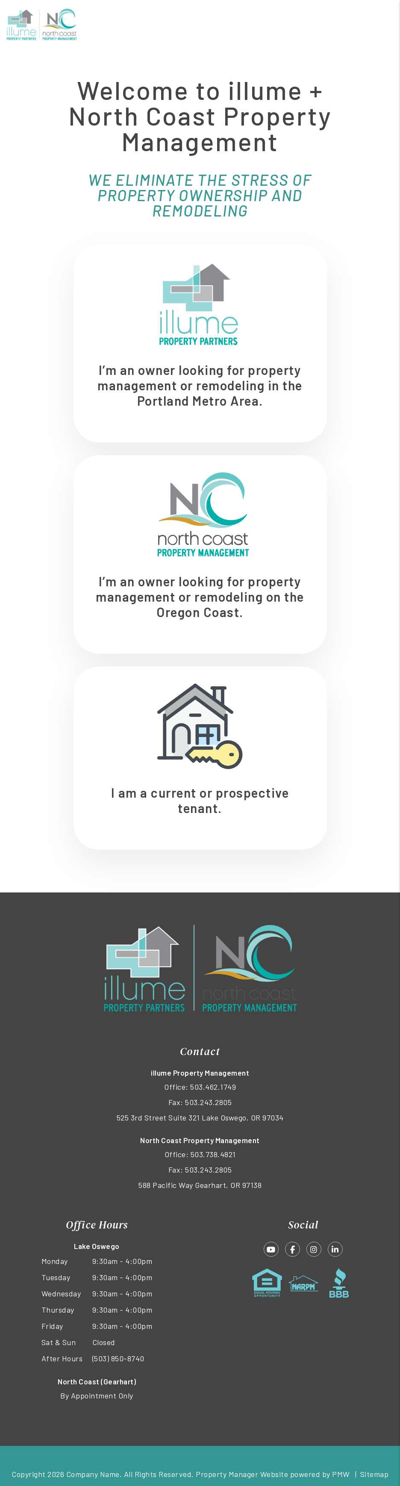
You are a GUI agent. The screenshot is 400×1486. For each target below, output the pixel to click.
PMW (341, 1474)
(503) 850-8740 (118, 1358)
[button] (271, 1249)
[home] (41, 23)
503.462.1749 (213, 1086)
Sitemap (374, 1474)
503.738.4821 (213, 1154)
